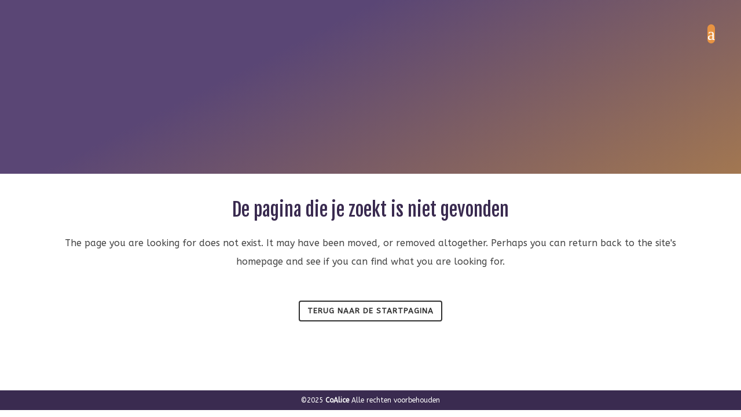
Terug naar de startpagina (370, 310)
